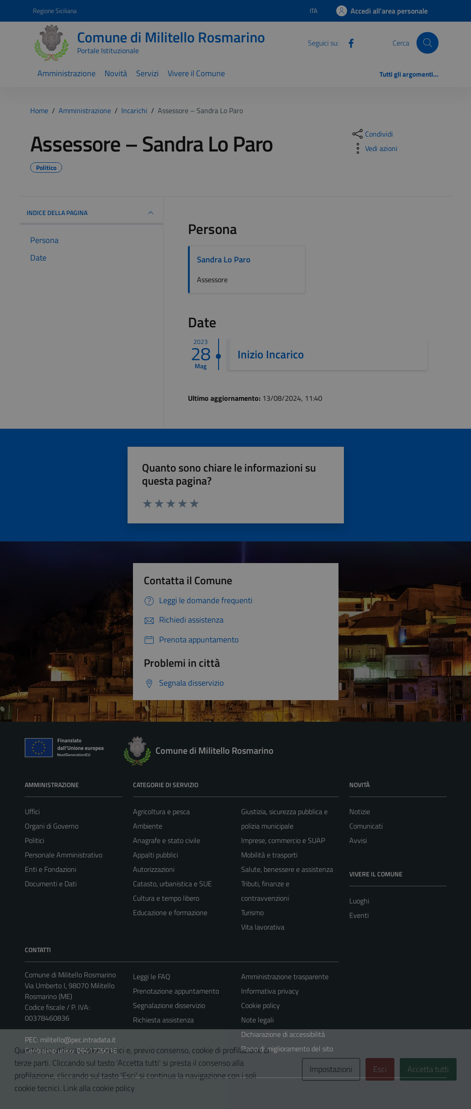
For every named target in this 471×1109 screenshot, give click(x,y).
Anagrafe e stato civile (166, 840)
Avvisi (358, 840)
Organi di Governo (51, 825)
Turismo (252, 912)
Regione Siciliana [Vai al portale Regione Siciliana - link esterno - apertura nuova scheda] (55, 10)
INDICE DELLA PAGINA (91, 212)
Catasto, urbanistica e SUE (172, 883)
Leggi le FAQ (151, 976)
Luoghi (359, 900)
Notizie (359, 811)
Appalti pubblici (155, 854)
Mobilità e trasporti (269, 854)
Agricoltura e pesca (161, 811)
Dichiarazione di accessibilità (283, 1034)
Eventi (359, 915)
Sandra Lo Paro (224, 259)
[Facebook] (347, 42)
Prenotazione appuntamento (176, 990)
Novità (116, 73)
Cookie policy (260, 1005)
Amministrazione (66, 73)
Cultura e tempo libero (166, 898)
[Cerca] (427, 43)
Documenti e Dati (51, 883)
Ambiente (147, 825)
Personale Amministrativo (63, 854)
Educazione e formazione (170, 912)
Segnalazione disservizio (169, 1005)
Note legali (257, 1019)
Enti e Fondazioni (50, 869)
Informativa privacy (270, 990)
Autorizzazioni (153, 869)
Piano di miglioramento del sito (287, 1048)
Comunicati (366, 825)
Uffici (32, 811)
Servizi (147, 73)
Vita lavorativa (262, 926)
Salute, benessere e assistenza (287, 869)
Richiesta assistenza (163, 1019)
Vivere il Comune (196, 73)
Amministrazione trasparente (285, 976)
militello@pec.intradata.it (78, 1039)
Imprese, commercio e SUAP (283, 840)
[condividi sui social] (372, 134)
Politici (34, 840)
